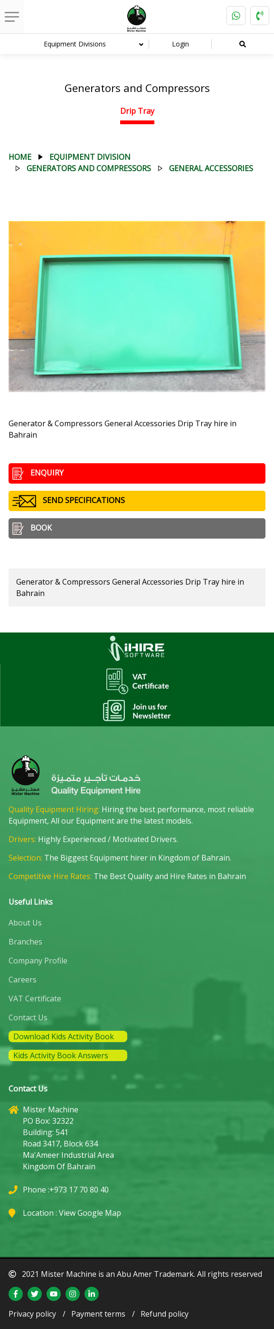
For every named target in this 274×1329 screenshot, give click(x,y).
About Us (25, 922)
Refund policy (165, 1314)
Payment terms (98, 1314)
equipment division (90, 157)
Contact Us (28, 1017)
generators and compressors (89, 168)
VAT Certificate (35, 998)
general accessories (211, 168)
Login (180, 43)
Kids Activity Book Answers (60, 1055)
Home (20, 157)
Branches (25, 941)
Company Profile (38, 960)
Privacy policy (32, 1314)
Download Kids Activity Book (63, 1036)
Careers (23, 979)
